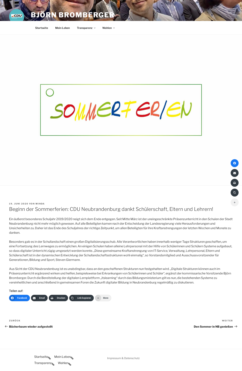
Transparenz (86, 27)
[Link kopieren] (81, 298)
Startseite (41, 27)
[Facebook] (19, 298)
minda (40, 203)
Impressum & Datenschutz (123, 358)
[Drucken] (58, 298)
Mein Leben (62, 27)
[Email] (39, 298)
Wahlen (108, 27)
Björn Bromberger (73, 15)
